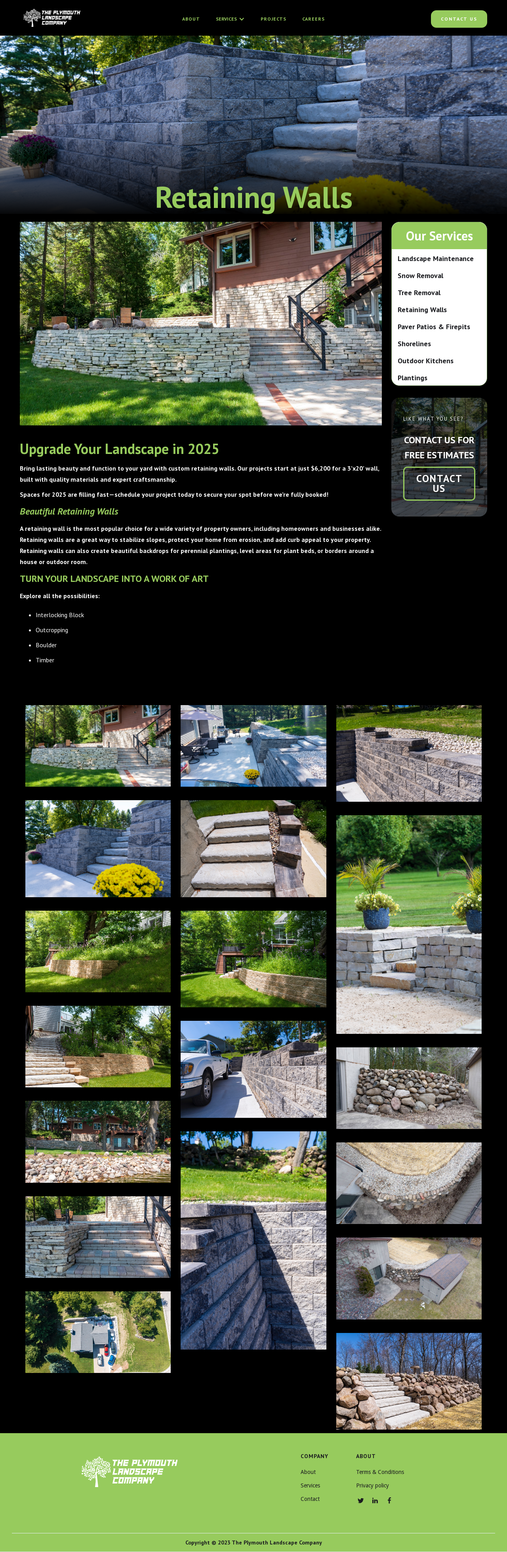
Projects (273, 19)
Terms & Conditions (380, 1472)
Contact (310, 1499)
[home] (51, 19)
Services (310, 1485)
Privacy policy (372, 1485)
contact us (439, 483)
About (191, 19)
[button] (230, 19)
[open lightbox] (98, 746)
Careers (313, 19)
